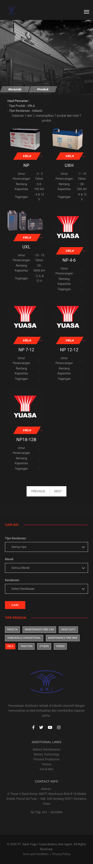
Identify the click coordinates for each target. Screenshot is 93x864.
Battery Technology (46, 754)
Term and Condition (36, 854)
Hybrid (60, 646)
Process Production (46, 759)
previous (38, 491)
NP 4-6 (69, 260)
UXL (26, 246)
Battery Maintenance (46, 749)
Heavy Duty (68, 629)
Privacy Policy (61, 854)
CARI (15, 605)
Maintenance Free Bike (63, 638)
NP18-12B (26, 439)
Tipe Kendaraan (15, 538)
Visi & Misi (47, 769)
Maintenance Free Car (39, 629)
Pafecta (12, 629)
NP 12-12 (69, 349)
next (58, 491)
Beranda (15, 89)
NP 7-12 (26, 349)
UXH (69, 165)
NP (26, 165)
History (46, 764)
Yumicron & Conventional (24, 638)
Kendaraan (12, 580)
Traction (26, 646)
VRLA (10, 646)
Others (44, 646)
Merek (9, 559)
